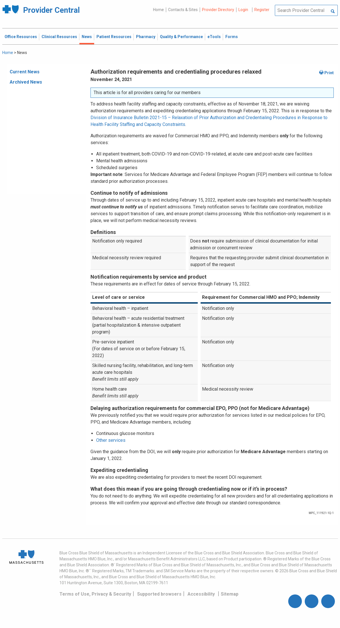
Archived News (26, 82)
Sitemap (229, 594)
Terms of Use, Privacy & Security (95, 594)
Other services (110, 440)
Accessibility (201, 594)
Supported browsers (159, 594)
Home (158, 9)
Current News (25, 71)
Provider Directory (218, 9)
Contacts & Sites (183, 9)
